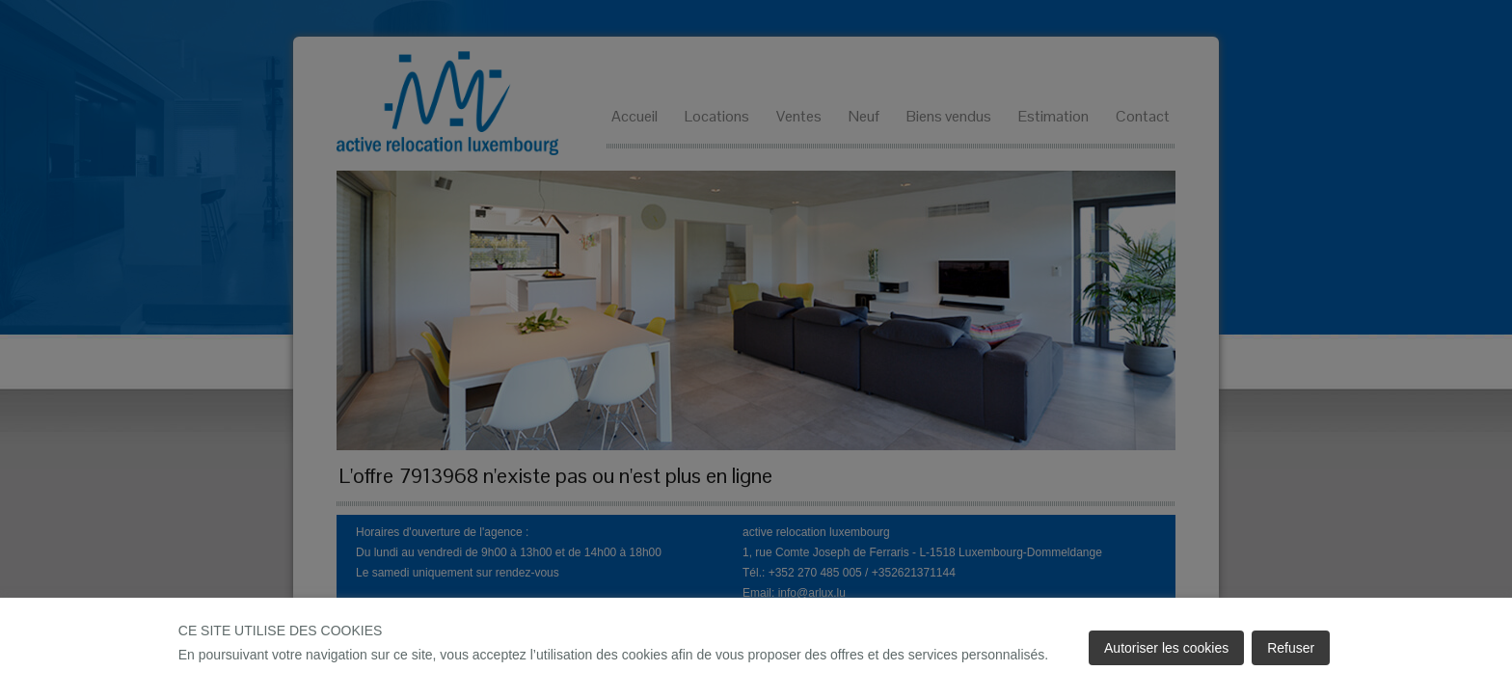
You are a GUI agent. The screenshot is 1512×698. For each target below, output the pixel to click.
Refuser (1290, 648)
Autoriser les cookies (1166, 648)
